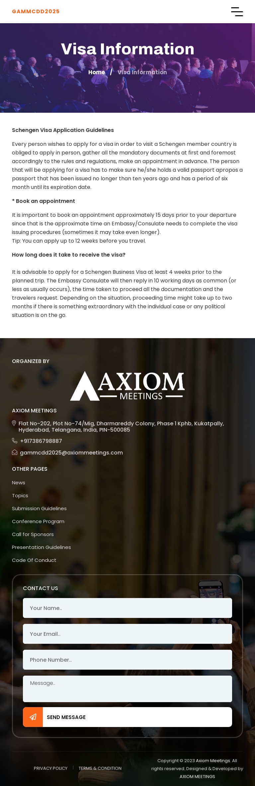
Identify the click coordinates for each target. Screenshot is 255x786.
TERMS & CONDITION (100, 768)
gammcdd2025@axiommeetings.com (67, 453)
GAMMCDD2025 (36, 11)
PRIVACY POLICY (50, 768)
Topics (20, 495)
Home (96, 72)
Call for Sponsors (33, 534)
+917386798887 (37, 441)
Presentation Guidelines (41, 547)
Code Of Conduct (34, 560)
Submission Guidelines (39, 508)
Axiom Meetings (213, 760)
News (18, 482)
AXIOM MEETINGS (197, 776)
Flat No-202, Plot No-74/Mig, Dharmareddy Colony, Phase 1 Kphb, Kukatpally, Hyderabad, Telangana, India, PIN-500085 (118, 426)
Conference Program (38, 521)
